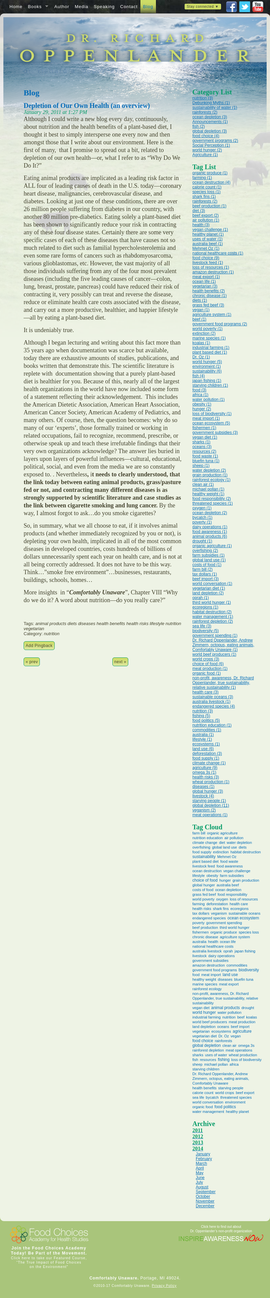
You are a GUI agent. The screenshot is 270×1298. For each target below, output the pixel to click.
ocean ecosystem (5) (211, 423)
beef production (205, 927)
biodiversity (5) (205, 630)
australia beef (228, 885)
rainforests (223, 1041)
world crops (224, 1093)
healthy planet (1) (208, 234)
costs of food (202, 890)
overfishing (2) (205, 550)
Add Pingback (39, 645)
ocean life (228, 942)
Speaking (104, 6)
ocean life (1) (204, 281)
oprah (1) (200, 597)
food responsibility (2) (211, 498)
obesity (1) (201, 404)
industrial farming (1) (210, 347)
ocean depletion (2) (209, 512)
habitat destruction (246, 852)
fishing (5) (201, 715)
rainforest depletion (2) (212, 621)
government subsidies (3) (215, 432)
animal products (225, 1007)
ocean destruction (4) (211, 182)
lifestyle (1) (202, 739)
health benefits (204, 1088)
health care (239, 904)
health (213, 942)
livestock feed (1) (207, 262)
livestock (199, 956)
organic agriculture (222, 833)
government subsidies (210, 960)
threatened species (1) (212, 503)
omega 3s (246, 1045)
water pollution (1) (208, 399)
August (202, 1187)
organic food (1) (206, 673)
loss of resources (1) (210, 267)
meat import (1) (206, 418)
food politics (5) (206, 720)
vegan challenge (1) (210, 229)
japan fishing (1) (206, 380)
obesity (212, 876)
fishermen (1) (204, 427)
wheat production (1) (210, 781)
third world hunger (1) (211, 602)
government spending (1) (214, 635)
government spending (224, 923)
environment (235, 1102)
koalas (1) (201, 343)
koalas (251, 1017)
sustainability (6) (207, 371)
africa (234, 1064)
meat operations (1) (209, 815)
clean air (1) (203, 484)
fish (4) (198, 376)
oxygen (222, 899)
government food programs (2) (219, 324)
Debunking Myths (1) (211, 102)
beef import (240, 1027)
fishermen (200, 932)
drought (247, 1008)
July (199, 1182)
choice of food (205, 880)
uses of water (216, 1055)
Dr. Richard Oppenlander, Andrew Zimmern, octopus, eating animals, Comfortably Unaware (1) (223, 645)
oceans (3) (202, 446)
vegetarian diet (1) (208, 588)
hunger (225, 880)
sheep (197, 1064)
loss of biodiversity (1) (212, 413)
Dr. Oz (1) (201, 357)
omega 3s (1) (204, 772)
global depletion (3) (209, 131)
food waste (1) (205, 456)
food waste (229, 861)
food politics (225, 1106)
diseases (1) (203, 786)
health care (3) (205, 692)
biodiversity (249, 970)
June (200, 1177)
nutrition (229, 1017)
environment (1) (206, 366)
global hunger (203, 885)
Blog (148, 6)
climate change (204, 842)
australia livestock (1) (211, 701)
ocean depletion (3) (209, 117)
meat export (229, 984)
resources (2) (204, 451)
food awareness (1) (209, 531)
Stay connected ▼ (203, 6)
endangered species (209, 918)
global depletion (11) (210, 805)
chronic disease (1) (209, 295)
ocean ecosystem (243, 918)
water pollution (229, 1012)
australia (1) (203, 734)
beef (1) (199, 319)
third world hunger (234, 927)
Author (61, 6)
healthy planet (237, 1112)
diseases (225, 979)
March (201, 1163)
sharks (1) (201, 442)
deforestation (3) (207, 753)
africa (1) (200, 394)
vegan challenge (236, 871)
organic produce (223, 932)
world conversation (207, 1102)
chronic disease (205, 937)
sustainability (204, 856)
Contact (129, 6)
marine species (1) (209, 338)
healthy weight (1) (208, 494)
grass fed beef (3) (208, 305)
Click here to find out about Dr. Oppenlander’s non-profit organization (221, 1229)
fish (195, 1060)
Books (37, 6)
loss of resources (244, 899)
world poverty (203, 899)
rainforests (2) (204, 112)
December (205, 1206)
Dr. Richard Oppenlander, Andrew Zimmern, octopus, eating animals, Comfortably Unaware (220, 1078)
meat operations (239, 1050)
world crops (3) (205, 659)
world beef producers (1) (214, 654)
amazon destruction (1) (213, 272)
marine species (204, 984)
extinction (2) (204, 333)
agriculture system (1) (211, 314)
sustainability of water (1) (214, 107)
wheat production (243, 1055)
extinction (220, 852)
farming (198, 904)
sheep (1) (201, 465)
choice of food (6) (208, 663)
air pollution (233, 838)
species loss (249, 932)
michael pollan (216, 1064)
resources (208, 1060)
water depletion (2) (209, 470)
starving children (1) (210, 385)
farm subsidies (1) (208, 555)
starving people (231, 1088)
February (204, 1158)
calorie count (202, 1093)
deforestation (217, 904)
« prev (32, 661)
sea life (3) (201, 626)
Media (81, 6)
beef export (245, 1093)
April (200, 1168)
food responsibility (232, 894)
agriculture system (235, 937)
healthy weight (204, 979)
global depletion (206, 1045)
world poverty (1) (207, 328)
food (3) (199, 390)
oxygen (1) (202, 508)
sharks (197, 1055)
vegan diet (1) (204, 437)
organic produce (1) (209, 173)
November (205, 1201)
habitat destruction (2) (212, 612)
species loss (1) (206, 191)
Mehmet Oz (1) (205, 248)
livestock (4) (203, 796)
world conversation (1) (212, 583)
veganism (219, 913)
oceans (223, 1027)
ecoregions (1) (205, 607)
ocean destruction (207, 871)
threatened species (236, 1097)
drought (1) (202, 541)
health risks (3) (205, 777)
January (203, 1154)
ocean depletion (228, 890)
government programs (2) (215, 140)
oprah (228, 951)
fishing (224, 1059)
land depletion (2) (208, 593)
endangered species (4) (213, 706)
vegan (236, 1036)
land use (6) (203, 748)
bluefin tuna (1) (205, 461)
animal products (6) (209, 536)
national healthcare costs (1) (217, 253)
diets (242, 847)
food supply (201, 852)
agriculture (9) (204, 767)
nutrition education (207, 838)
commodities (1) (206, 730)
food (195, 975)
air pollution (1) (205, 220)
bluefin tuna (243, 979)
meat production (242, 1022)
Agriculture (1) (205, 154)
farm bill (199, 833)
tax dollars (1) (204, 574)
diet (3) (198, 210)
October (203, 1196)
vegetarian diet (204, 1036)
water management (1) (212, 616)
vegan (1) (201, 309)
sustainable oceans (244, 913)
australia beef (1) (207, 243)
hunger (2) (201, 409)
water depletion (239, 842)
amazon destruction (208, 965)
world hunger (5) (207, 361)
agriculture (242, 1031)
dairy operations (221, 956)
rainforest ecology (207, 989)
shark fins (221, 909)
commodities (236, 965)
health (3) (201, 225)
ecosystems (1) (206, 744)
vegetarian (201, 1031)
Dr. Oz (223, 1036)
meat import (211, 975)
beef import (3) (205, 579)
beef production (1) (209, 206)
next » (120, 661)
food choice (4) (205, 136)
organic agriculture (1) (212, 545)
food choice (202, 1040)
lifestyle (198, 876)
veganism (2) (204, 810)
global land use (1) (209, 560)
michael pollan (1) (208, 489)
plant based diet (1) (209, 352)
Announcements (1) (210, 121)
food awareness (230, 866)
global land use (224, 847)
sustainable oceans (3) (212, 697)
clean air (229, 1045)
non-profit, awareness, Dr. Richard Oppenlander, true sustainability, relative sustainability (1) (223, 683)
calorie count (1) (206, 187)
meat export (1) (206, 276)
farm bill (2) (202, 569)
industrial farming (206, 1017)
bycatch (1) (202, 517)
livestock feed (203, 866)
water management (208, 1112)
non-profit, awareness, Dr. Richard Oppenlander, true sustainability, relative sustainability (225, 998)
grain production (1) (209, 475)
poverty (198, 923)
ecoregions (240, 909)
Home (16, 6)
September (206, 1191)
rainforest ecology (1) (211, 479)
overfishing (201, 847)
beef (240, 1017)
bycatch (212, 1097)
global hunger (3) (207, 791)
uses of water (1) (207, 239)
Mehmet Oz (227, 857)
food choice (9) (205, 258)
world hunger (204, 1012)
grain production (246, 880)
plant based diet (205, 861)
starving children (205, 1069)
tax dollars (200, 913)
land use (230, 974)
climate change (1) (209, 763)
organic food (202, 1107)
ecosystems (221, 1031)
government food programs (214, 970)
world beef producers (209, 1022)
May (200, 1173)
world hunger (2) (207, 150)
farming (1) (202, 177)
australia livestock (207, 951)
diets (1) (199, 300)
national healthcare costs (213, 946)
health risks (201, 909)
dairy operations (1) (209, 527)
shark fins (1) (204, 196)
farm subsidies (232, 876)
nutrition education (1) (212, 725)
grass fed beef (204, 894)
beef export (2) (205, 215)
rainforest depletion (208, 1050)
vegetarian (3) (204, 286)
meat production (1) (209, 668)
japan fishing (245, 951)
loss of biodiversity (246, 1060)
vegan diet (201, 1008)
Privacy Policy (164, 1286)
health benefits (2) (208, 291)
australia (199, 942)
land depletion (204, 1027)
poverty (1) (202, 522)
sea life (198, 1097)
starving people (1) (209, 800)
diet (222, 842)
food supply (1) (205, 758)
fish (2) (198, 126)
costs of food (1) (206, 564)
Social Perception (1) (211, 145)
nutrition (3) (202, 98)
